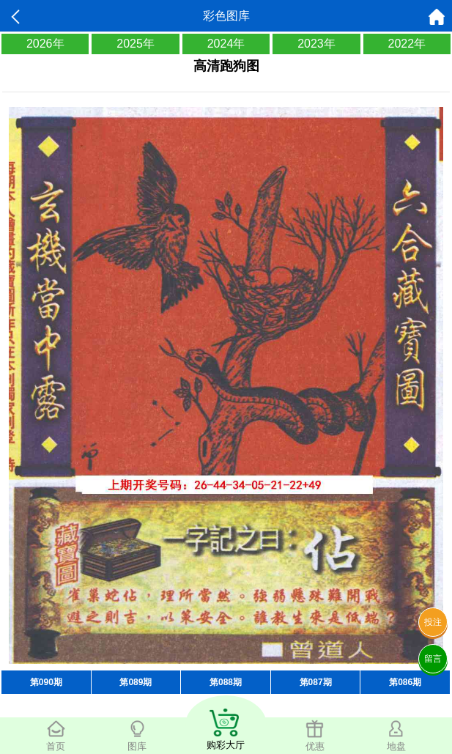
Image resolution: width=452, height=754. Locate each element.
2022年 (407, 43)
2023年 (316, 43)
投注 (433, 622)
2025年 (135, 43)
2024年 (226, 43)
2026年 (45, 43)
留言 (433, 659)
